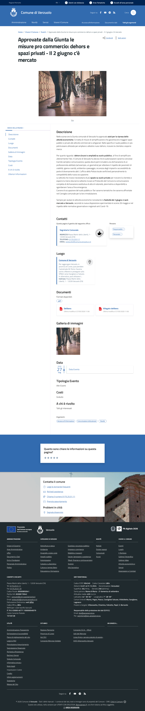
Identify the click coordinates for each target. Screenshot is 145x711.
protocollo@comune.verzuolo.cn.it (78, 241)
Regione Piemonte (47, 630)
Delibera (67, 308)
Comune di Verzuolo (67, 260)
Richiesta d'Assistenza (15, 651)
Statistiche (11, 680)
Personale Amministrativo (16, 564)
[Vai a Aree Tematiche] (97, 2)
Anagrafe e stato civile (48, 553)
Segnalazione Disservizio (16, 648)
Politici (9, 567)
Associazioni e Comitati (127, 571)
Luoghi (121, 549)
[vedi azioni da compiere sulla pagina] (120, 38)
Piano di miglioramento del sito (18, 637)
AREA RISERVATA (71, 707)
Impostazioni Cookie (14, 669)
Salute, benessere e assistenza (79, 556)
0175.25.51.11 (15, 586)
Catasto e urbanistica (48, 564)
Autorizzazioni (45, 560)
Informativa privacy (14, 662)
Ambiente (44, 549)
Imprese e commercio (76, 549)
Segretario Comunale (69, 230)
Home (20, 32)
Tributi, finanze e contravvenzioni (80, 560)
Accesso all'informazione (91, 22)
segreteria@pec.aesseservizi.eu (89, 615)
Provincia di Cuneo (47, 633)
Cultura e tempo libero (48, 567)
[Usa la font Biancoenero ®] (74, 2)
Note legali (11, 666)
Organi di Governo (13, 545)
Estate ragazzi (101, 549)
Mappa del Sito (12, 684)
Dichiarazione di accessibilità (17, 633)
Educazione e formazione (49, 571)
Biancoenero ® (81, 704)
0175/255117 (74, 239)
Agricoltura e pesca (47, 545)
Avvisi (98, 556)
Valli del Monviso (79, 633)
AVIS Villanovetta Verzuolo (83, 640)
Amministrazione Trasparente (18, 630)
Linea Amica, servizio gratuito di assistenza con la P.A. (93, 637)
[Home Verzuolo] (30, 12)
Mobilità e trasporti (75, 553)
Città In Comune (117, 701)
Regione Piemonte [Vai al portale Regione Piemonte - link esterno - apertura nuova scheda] (15, 2)
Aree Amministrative (14, 549)
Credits (9, 673)
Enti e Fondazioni (13, 560)
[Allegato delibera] (100, 309)
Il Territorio (122, 553)
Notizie (98, 545)
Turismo (71, 564)
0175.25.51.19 (15, 588)
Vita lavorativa (73, 567)
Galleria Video (124, 560)
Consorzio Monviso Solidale (50, 640)
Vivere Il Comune (31, 32)
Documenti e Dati (13, 556)
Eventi (43, 32)
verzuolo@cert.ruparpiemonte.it (23, 596)
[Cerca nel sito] (133, 12)
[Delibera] (61, 309)
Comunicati (100, 553)
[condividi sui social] (107, 38)
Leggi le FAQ (11, 640)
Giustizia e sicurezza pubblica (78, 545)
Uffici (9, 553)
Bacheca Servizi (13, 655)
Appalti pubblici (46, 556)
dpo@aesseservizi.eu (86, 613)
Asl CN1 (43, 637)
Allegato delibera (110, 308)
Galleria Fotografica (126, 556)
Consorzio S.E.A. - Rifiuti (82, 630)
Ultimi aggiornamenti (15, 677)
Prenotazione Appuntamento (18, 644)
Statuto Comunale (14, 659)
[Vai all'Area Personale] (122, 2)
